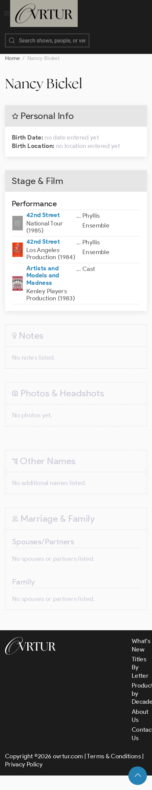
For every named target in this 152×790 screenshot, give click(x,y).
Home (12, 58)
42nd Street (43, 215)
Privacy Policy (24, 764)
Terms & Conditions (114, 756)
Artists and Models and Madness (42, 275)
